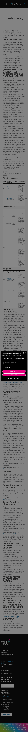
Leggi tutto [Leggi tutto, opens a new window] (10, 360)
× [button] (25, 353)
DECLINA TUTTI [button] (13, 374)
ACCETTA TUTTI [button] (14, 371)
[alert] (14, 366)
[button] (14, 378)
